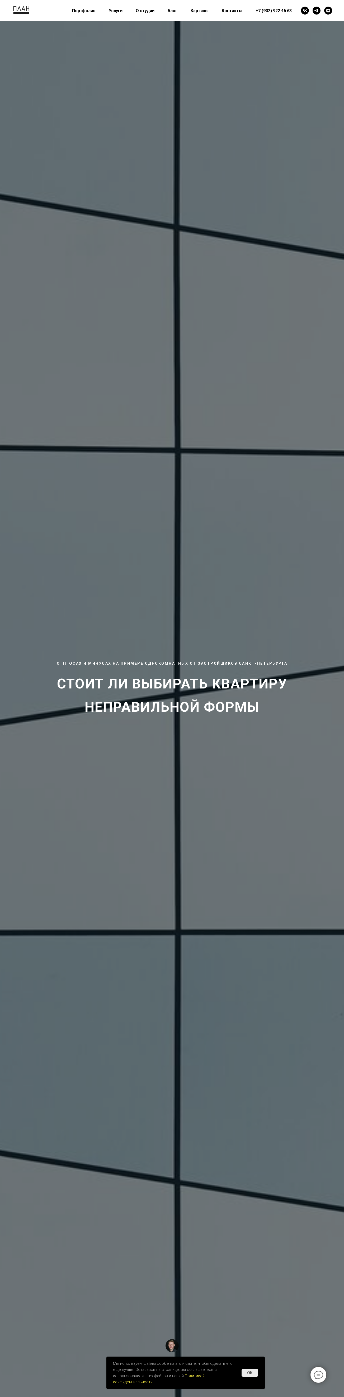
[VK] (305, 11)
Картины (200, 10)
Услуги (115, 10)
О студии (145, 10)
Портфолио (84, 10)
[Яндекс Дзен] (328, 11)
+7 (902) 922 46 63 (274, 10)
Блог (172, 10)
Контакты (232, 10)
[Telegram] (317, 11)
